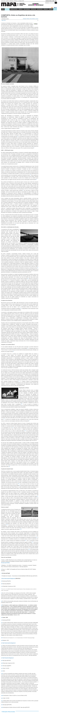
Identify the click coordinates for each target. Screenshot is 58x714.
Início (3, 9)
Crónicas (21, 9)
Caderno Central (14, 9)
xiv (1, 617)
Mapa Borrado (27, 9)
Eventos (51, 9)
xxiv (2, 665)
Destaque (24, 18)
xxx (2, 700)
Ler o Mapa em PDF (21, 0)
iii (1, 569)
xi (1, 593)
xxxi (2, 704)
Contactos (7, 0)
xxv (2, 668)
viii (1, 583)
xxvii (2, 673)
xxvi (2, 670)
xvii (1, 637)
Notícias (7, 9)
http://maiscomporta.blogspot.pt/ (9, 643)
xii (1, 601)
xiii (1, 605)
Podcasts (46, 9)
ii (1, 565)
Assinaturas (15, 0)
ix (1, 586)
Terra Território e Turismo (34, 18)
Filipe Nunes (4, 20)
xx (1, 645)
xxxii (2, 707)
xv (1, 620)
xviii (2, 640)
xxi (1, 657)
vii (1, 581)
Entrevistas (40, 9)
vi (1, 578)
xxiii (2, 663)
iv (1, 573)
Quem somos (3, 0)
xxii (1, 660)
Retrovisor (33, 9)
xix (1, 643)
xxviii (2, 695)
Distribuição (11, 0)
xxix (2, 698)
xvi (1, 622)
